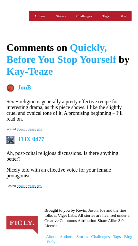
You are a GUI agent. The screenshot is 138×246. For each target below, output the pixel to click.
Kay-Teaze (29, 71)
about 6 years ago (29, 129)
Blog (122, 16)
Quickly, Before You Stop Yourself (61, 53)
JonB (24, 87)
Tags (105, 16)
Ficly (16, 16)
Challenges (84, 16)
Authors (39, 16)
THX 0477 (31, 139)
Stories (61, 16)
